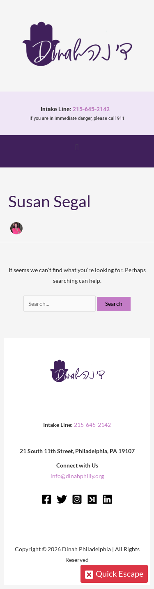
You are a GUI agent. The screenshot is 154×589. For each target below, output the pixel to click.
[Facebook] (46, 499)
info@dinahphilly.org (77, 475)
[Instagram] (77, 499)
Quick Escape (116, 573)
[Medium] (92, 499)
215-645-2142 (93, 109)
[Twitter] (62, 499)
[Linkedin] (107, 499)
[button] (77, 147)
